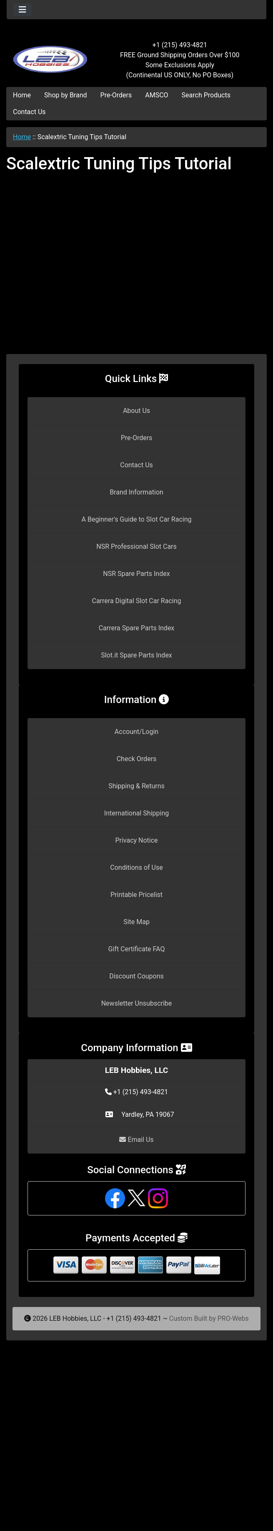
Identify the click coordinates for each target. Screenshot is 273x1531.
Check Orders (137, 759)
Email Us (136, 1140)
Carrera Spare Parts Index (137, 628)
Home (22, 95)
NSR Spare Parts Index (136, 574)
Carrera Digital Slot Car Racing (136, 601)
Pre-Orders (116, 95)
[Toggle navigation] (22, 9)
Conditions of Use (136, 867)
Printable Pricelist (136, 895)
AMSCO (156, 95)
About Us (136, 411)
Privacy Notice (136, 840)
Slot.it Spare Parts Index (136, 655)
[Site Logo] (50, 55)
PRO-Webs (233, 1318)
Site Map (136, 922)
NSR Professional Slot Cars (136, 546)
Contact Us (29, 112)
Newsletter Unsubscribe (136, 1003)
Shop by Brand (65, 95)
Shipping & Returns (136, 786)
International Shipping (136, 813)
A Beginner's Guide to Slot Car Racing (137, 519)
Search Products (206, 95)
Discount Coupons (136, 976)
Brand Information (136, 492)
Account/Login (136, 732)
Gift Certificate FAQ (136, 949)
